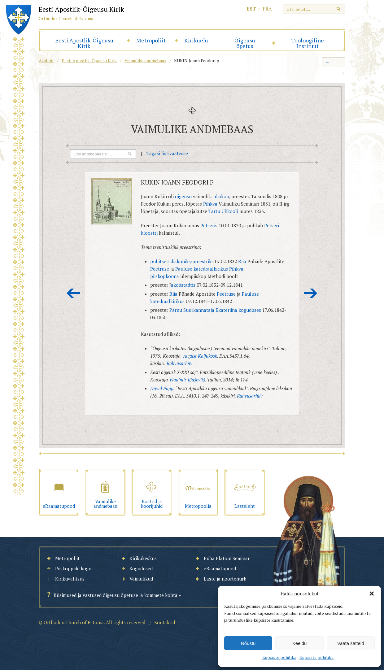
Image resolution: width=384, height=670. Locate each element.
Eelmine (73, 293)
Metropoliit (151, 40)
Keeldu (299, 643)
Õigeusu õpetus (244, 43)
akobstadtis (184, 285)
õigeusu (183, 196)
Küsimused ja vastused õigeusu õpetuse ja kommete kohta (115, 595)
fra (267, 8)
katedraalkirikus (211, 269)
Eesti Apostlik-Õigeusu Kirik (84, 43)
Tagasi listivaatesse (167, 153)
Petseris (208, 225)
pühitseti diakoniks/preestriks (182, 261)
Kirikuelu (196, 40)
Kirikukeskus (143, 558)
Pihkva (210, 204)
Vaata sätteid (350, 643)
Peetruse (159, 269)
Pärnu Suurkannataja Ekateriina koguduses (215, 310)
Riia (242, 261)
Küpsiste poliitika (279, 657)
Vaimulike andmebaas (145, 60)
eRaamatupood (220, 568)
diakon (222, 196)
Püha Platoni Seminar (227, 558)
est (251, 8)
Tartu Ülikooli (223, 211)
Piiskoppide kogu (73, 568)
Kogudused (141, 568)
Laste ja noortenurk (225, 579)
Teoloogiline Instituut (307, 43)
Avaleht (46, 60)
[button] (372, 593)
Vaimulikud (141, 579)
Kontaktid (164, 622)
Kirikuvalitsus (70, 579)
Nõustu (248, 643)
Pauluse (183, 269)
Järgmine (310, 293)
